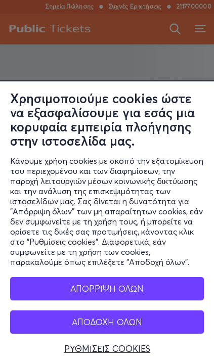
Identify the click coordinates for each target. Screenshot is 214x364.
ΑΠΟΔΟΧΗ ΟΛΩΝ (107, 322)
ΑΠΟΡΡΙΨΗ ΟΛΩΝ (107, 289)
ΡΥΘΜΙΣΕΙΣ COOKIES (107, 349)
